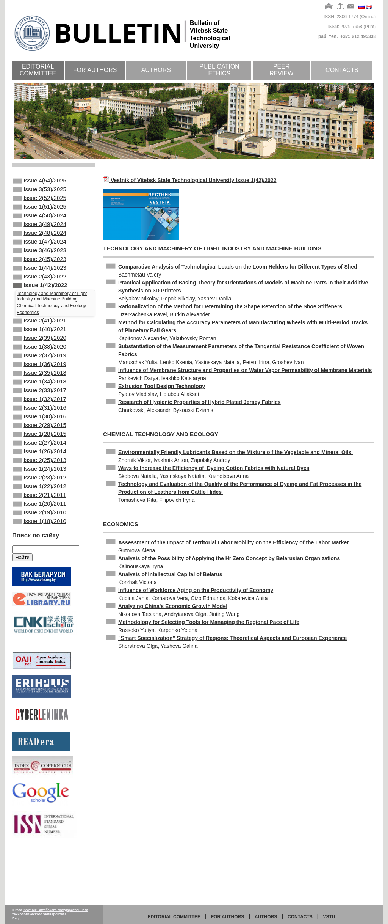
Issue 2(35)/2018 (39, 402)
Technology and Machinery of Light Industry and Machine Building (52, 316)
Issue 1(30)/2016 (39, 454)
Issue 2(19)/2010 (39, 566)
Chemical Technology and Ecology (51, 325)
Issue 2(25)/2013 (39, 505)
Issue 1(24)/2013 (39, 515)
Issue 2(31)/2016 (39, 443)
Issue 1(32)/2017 (39, 433)
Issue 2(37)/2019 (39, 382)
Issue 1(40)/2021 (39, 351)
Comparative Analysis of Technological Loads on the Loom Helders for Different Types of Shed (237, 267)
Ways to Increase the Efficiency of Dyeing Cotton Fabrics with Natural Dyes (213, 468)
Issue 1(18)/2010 (39, 576)
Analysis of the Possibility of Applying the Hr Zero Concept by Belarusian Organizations (229, 558)
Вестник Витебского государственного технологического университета (50, 912)
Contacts (341, 70)
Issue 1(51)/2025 (39, 212)
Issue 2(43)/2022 (39, 294)
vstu (329, 916)
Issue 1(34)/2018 (39, 413)
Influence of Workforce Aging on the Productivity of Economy (195, 590)
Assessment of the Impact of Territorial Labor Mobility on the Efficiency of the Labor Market (233, 542)
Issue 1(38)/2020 (39, 372)
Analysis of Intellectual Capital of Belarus (170, 574)
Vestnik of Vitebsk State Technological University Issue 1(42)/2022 (194, 180)
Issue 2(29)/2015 (39, 464)
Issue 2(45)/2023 (39, 273)
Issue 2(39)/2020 (39, 361)
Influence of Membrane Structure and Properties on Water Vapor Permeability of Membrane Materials (245, 370)
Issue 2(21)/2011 (39, 546)
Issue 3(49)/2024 (39, 232)
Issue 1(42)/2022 (40, 304)
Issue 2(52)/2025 (39, 202)
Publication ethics (219, 70)
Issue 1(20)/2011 (39, 556)
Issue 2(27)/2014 (39, 484)
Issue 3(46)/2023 (39, 263)
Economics (28, 332)
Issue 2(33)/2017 (39, 423)
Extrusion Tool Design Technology (161, 386)
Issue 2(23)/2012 (39, 525)
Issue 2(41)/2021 (39, 341)
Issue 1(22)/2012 (39, 536)
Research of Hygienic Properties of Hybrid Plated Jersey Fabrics (199, 402)
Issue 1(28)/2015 (39, 474)
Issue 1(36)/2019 (39, 392)
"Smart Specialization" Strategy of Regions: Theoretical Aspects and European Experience (232, 638)
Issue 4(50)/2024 (39, 222)
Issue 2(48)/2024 (39, 243)
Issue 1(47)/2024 (39, 253)
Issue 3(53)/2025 (39, 191)
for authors (227, 916)
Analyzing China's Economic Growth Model (172, 606)
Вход (16, 918)
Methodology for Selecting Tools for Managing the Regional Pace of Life (208, 622)
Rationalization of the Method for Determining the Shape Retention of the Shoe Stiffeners (230, 306)
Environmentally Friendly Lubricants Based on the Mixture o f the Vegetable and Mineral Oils (235, 452)
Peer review (281, 70)
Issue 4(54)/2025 (39, 181)
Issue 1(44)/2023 (39, 284)
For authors (95, 70)
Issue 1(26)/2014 (39, 495)
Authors (156, 70)
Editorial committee (38, 70)
